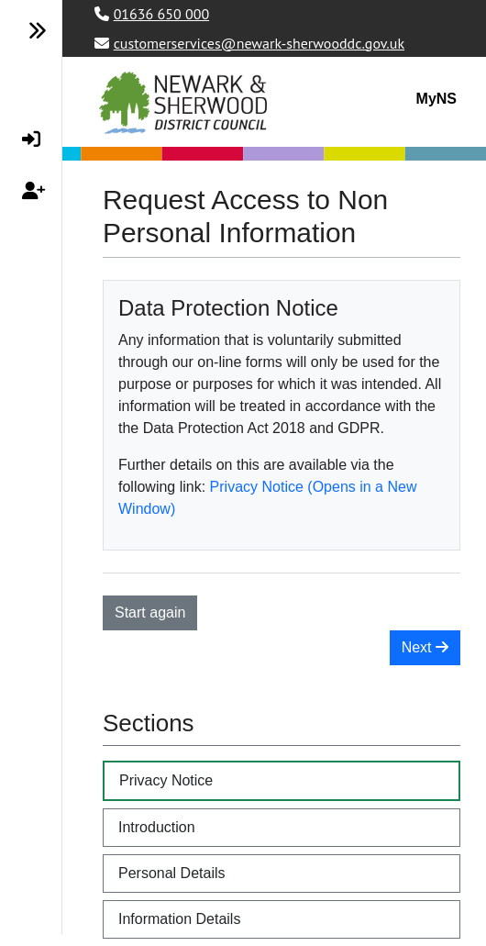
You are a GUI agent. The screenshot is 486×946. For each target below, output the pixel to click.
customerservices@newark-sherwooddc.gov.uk (259, 43)
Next (425, 647)
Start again (150, 612)
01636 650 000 (161, 14)
